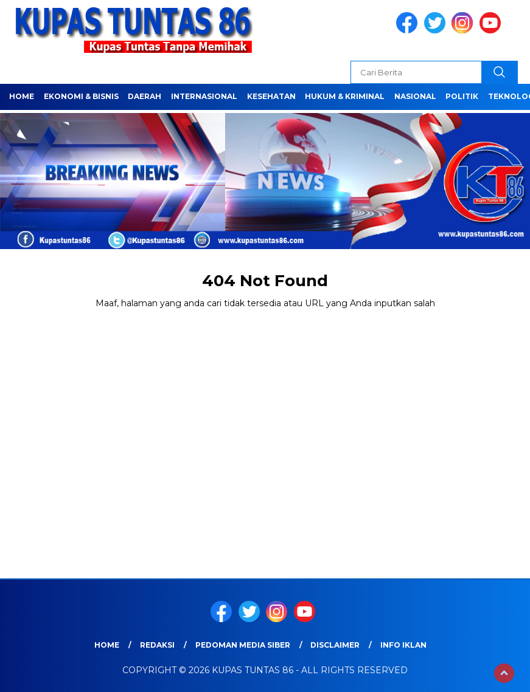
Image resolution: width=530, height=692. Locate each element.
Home (21, 96)
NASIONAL (415, 96)
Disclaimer (335, 644)
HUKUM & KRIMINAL (345, 96)
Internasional (204, 96)
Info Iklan (403, 644)
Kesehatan (271, 96)
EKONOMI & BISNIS (81, 96)
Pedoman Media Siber (242, 644)
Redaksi (157, 644)
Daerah (144, 96)
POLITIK (461, 96)
